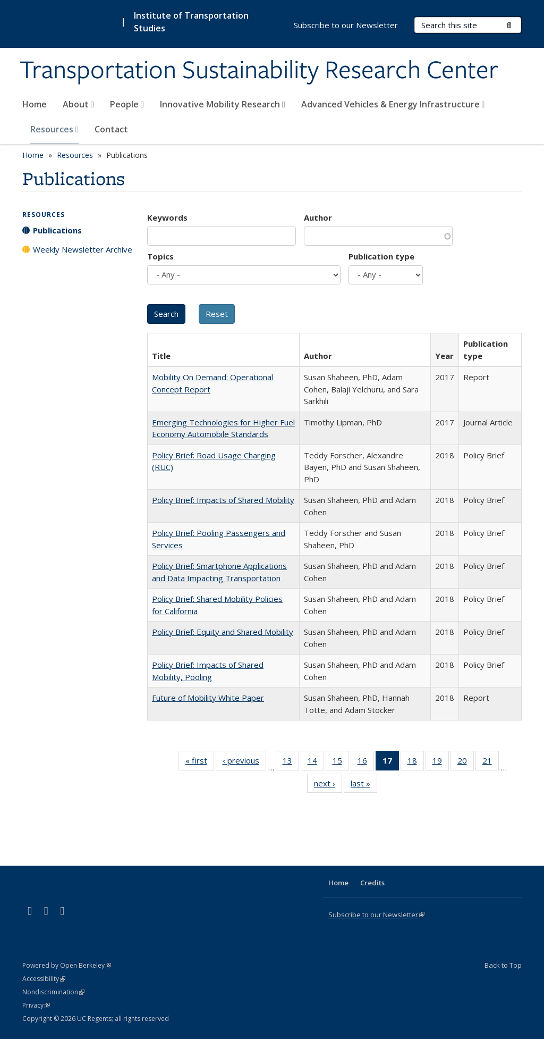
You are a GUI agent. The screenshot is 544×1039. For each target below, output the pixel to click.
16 (366, 762)
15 (341, 762)
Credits (372, 882)
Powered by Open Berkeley (66, 965)
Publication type (381, 256)
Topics (160, 256)
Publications (57, 230)
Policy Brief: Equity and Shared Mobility (222, 631)
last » (364, 785)
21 (490, 762)
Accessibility (43, 978)
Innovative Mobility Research (222, 104)
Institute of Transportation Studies (191, 22)
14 (316, 762)
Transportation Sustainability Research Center (259, 71)
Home (34, 104)
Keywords (167, 217)
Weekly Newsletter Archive (82, 249)
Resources (54, 129)
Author (318, 217)
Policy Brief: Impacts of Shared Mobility (223, 500)
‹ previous (244, 762)
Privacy (36, 1005)
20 (465, 762)
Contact (111, 129)
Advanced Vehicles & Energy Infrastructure (393, 104)
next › (328, 785)
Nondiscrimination (53, 991)
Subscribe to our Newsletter (346, 25)
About (78, 104)
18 (415, 762)
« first (199, 762)
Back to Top (503, 965)
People (127, 104)
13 (291, 762)
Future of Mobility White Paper (208, 697)
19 (440, 762)
